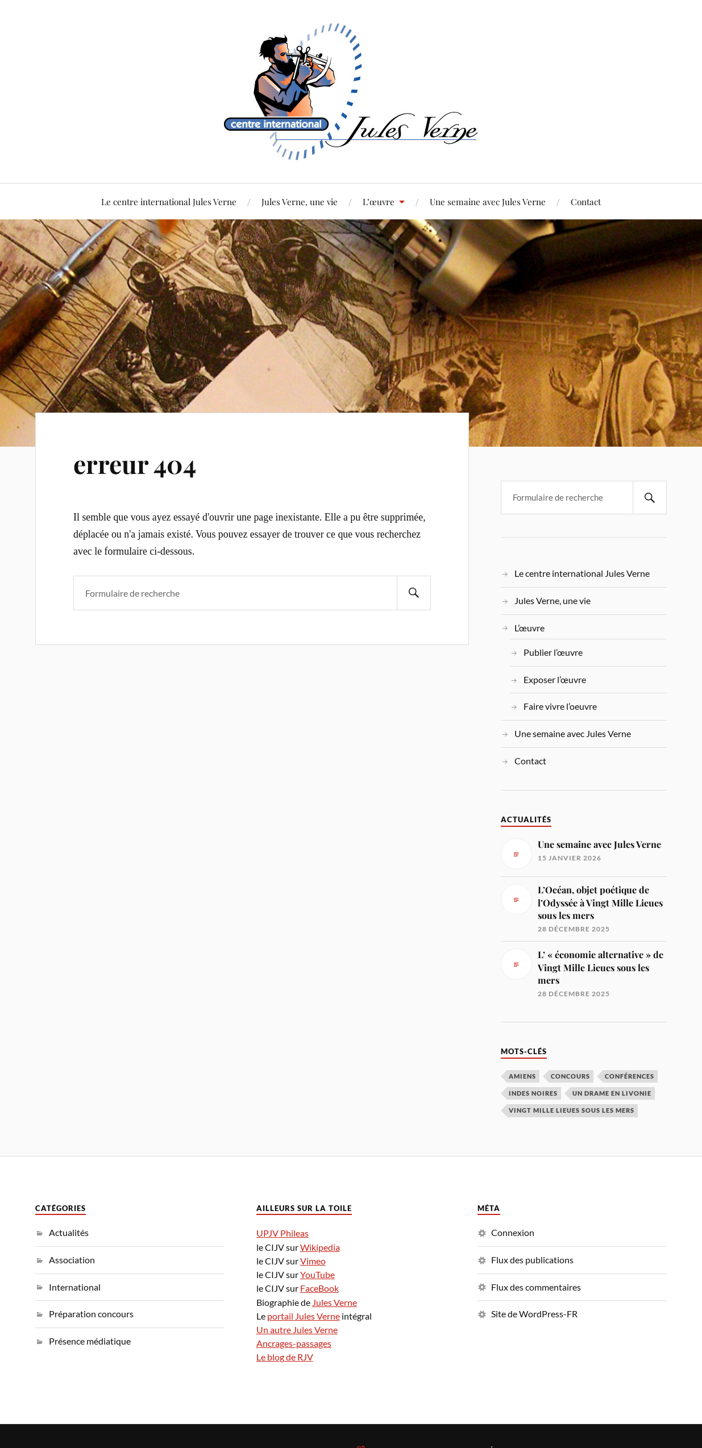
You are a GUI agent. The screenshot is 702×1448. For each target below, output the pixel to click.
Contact (586, 201)
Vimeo (313, 1260)
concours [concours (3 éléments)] (570, 1076)
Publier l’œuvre (553, 652)
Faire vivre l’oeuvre (560, 706)
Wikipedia (320, 1247)
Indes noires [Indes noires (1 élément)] (533, 1093)
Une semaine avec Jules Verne (488, 201)
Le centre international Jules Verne (168, 201)
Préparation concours (91, 1313)
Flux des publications (532, 1259)
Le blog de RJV (284, 1356)
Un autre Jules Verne (297, 1329)
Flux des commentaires (536, 1286)
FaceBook (319, 1288)
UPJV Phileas (282, 1233)
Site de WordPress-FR (534, 1313)
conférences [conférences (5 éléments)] (629, 1076)
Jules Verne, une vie (299, 201)
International (75, 1286)
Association (72, 1259)
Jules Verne (334, 1302)
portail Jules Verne (303, 1315)
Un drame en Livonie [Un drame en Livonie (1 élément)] (611, 1093)
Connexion (512, 1232)
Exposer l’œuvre (555, 679)
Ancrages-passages (293, 1343)
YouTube (317, 1274)
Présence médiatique (90, 1340)
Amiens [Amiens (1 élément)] (522, 1076)
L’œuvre (378, 201)
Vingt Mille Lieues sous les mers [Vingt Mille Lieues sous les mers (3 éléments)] (571, 1110)
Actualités (69, 1232)
